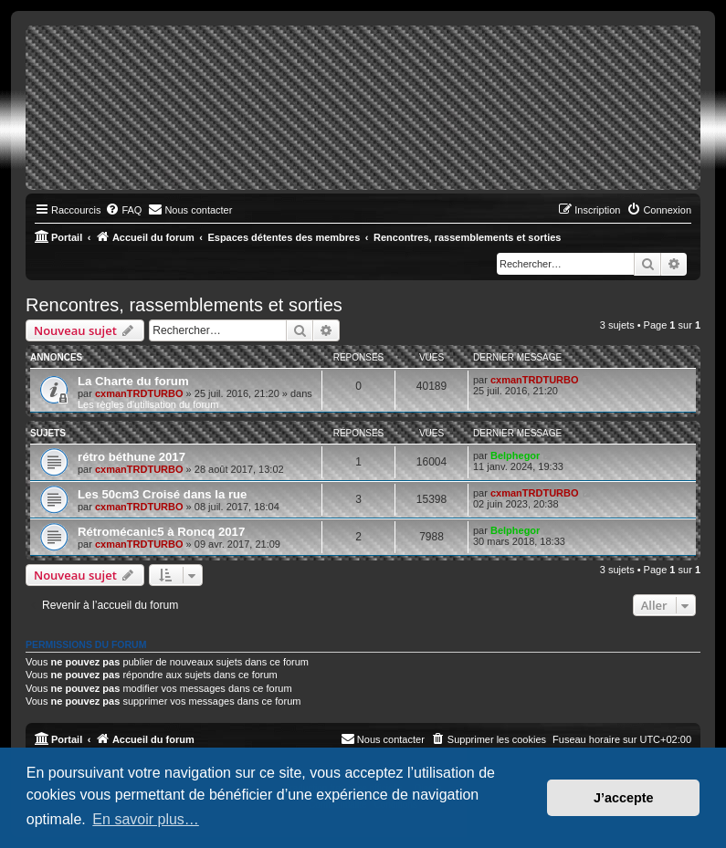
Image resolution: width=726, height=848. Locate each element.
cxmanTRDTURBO (139, 393)
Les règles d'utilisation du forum (148, 404)
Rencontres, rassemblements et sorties (184, 305)
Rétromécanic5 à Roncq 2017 (161, 532)
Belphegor (515, 455)
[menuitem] (123, 210)
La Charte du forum (133, 381)
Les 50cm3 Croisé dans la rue (162, 494)
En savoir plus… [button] (145, 819)
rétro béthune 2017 (131, 457)
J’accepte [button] (624, 797)
